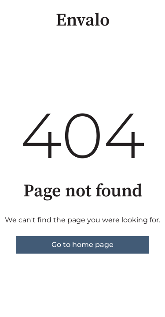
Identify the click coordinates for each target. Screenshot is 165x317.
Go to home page (82, 244)
